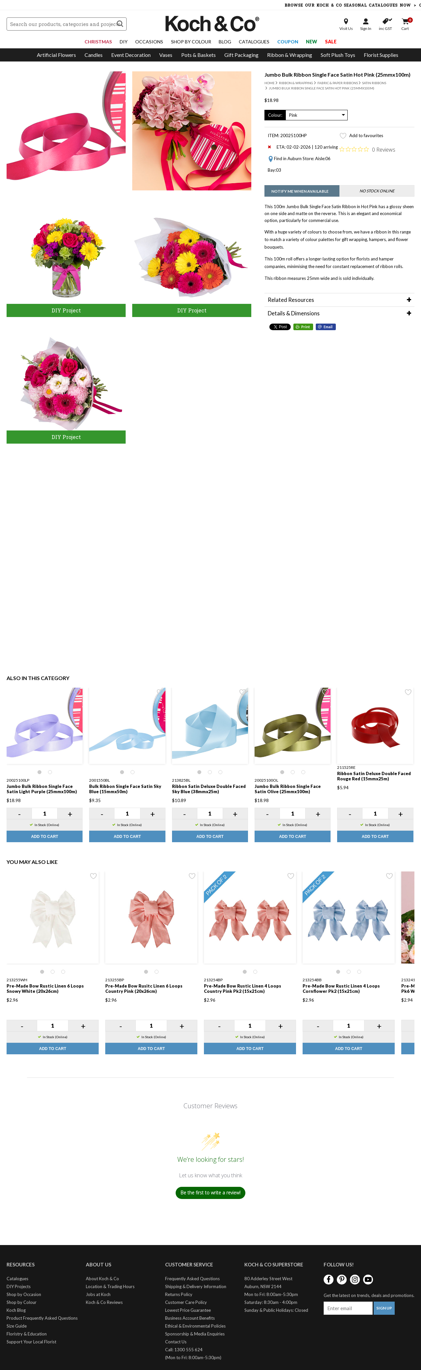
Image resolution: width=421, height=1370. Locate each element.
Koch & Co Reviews (104, 1302)
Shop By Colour (191, 41)
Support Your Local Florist (31, 1341)
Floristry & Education (27, 1333)
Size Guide (17, 1326)
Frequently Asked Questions (192, 1278)
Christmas (98, 41)
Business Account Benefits (190, 1318)
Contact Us (175, 1341)
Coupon (287, 41)
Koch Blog (16, 1310)
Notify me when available (300, 191)
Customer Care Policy (186, 1302)
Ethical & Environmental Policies (195, 1326)
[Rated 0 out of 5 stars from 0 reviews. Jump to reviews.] (367, 149)
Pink (293, 115)
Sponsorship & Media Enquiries (195, 1333)
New (311, 41)
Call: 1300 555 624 (184, 1349)
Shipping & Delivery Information (195, 1286)
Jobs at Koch (98, 1294)
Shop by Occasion (24, 1294)
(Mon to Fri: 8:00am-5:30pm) (193, 1357)
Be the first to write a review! (210, 1192)
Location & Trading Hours (110, 1286)
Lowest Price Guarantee (188, 1310)
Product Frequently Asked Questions (42, 1318)
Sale (330, 41)
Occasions (149, 41)
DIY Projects (19, 1286)
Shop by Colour (22, 1302)
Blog (225, 41)
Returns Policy (178, 1294)
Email (328, 327)
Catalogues (254, 41)
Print (305, 327)
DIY (124, 41)
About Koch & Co (102, 1278)
